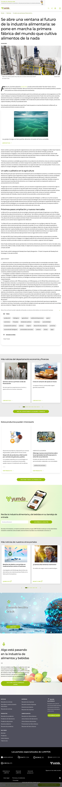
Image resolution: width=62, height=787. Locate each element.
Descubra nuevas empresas (29, 704)
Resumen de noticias (6, 709)
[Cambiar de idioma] (55, 8)
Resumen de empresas (28, 709)
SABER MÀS (13, 627)
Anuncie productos (6, 724)
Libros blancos (5, 738)
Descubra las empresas (28, 702)
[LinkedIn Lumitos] (60, 778)
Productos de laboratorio (8, 719)
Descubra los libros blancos (29, 716)
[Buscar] (48, 8)
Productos (4, 735)
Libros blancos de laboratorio (30, 719)
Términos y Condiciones (18, 778)
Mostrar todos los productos (31, 479)
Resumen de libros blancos (29, 726)
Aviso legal (6, 778)
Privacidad (15, 780)
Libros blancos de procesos (29, 721)
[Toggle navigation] (60, 9)
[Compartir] (52, 8)
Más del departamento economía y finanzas (31, 411)
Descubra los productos (7, 716)
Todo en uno (4, 741)
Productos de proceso (7, 721)
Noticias (3, 733)
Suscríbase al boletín (41, 522)
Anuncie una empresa (27, 707)
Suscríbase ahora (54, 715)
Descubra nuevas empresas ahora (15, 683)
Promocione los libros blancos (30, 724)
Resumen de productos (7, 726)
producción (24, 86)
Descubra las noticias (6, 702)
